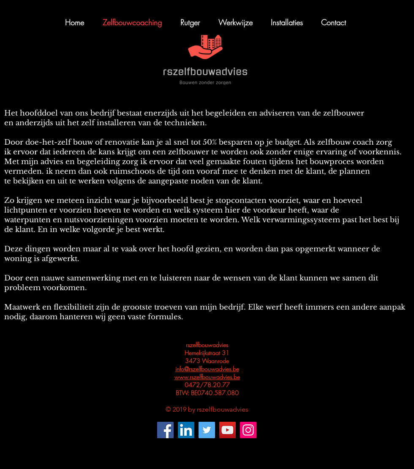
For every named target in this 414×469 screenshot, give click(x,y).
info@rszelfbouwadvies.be (207, 369)
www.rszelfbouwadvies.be (207, 377)
